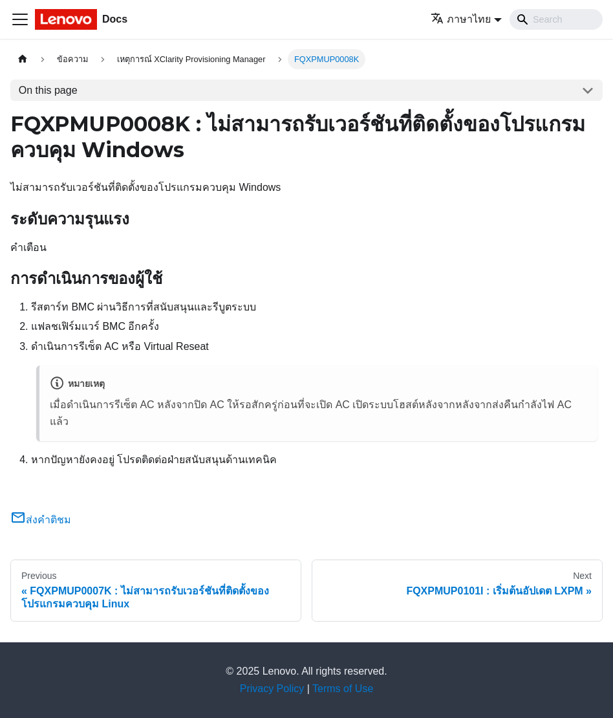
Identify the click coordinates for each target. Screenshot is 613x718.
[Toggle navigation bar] (20, 19)
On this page (48, 90)
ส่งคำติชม (40, 519)
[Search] (556, 19)
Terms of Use (342, 688)
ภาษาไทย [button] (461, 19)
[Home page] (22, 59)
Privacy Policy (272, 688)
